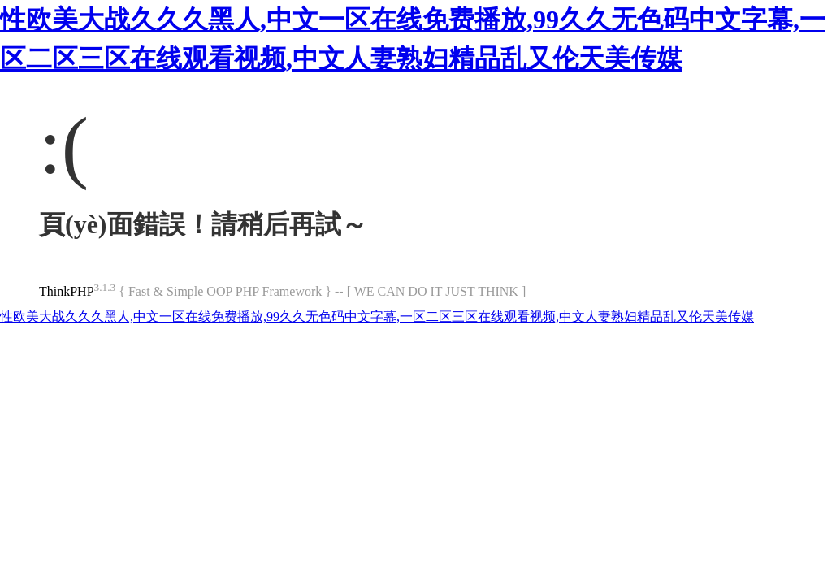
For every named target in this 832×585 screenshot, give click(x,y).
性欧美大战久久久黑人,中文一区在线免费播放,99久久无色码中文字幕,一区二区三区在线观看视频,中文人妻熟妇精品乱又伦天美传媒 (377, 316)
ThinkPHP (66, 291)
